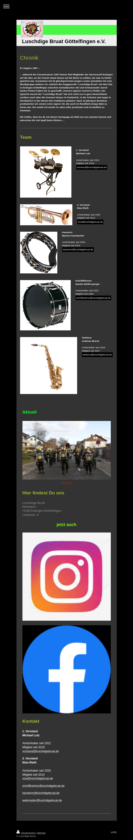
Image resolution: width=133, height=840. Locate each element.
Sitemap (41, 832)
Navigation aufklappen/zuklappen (66, 6)
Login (114, 831)
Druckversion (26, 832)
